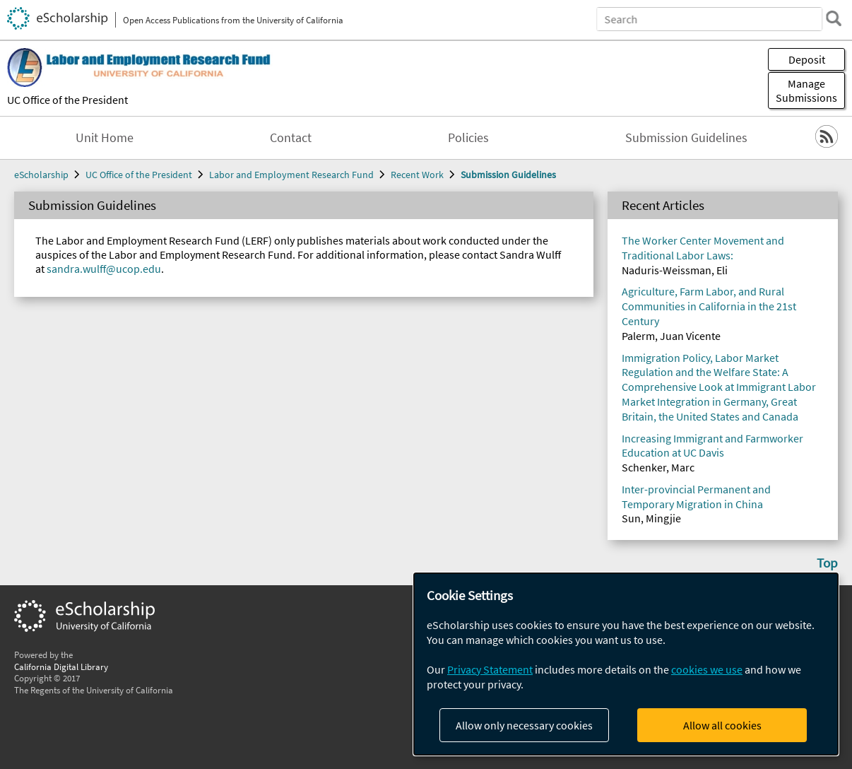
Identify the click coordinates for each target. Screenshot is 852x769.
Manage (806, 90)
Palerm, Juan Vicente (671, 336)
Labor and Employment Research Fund (291, 174)
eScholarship (41, 174)
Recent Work (417, 174)
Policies (468, 138)
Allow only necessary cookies (524, 725)
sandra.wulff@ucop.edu (104, 269)
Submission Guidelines (686, 138)
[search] (833, 18)
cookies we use (706, 669)
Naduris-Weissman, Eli (675, 270)
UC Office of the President (67, 100)
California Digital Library (61, 666)
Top (827, 562)
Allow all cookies (722, 725)
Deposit (806, 59)
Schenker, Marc (658, 467)
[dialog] (626, 664)
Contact (291, 138)
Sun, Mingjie (651, 518)
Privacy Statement (490, 669)
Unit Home (105, 138)
